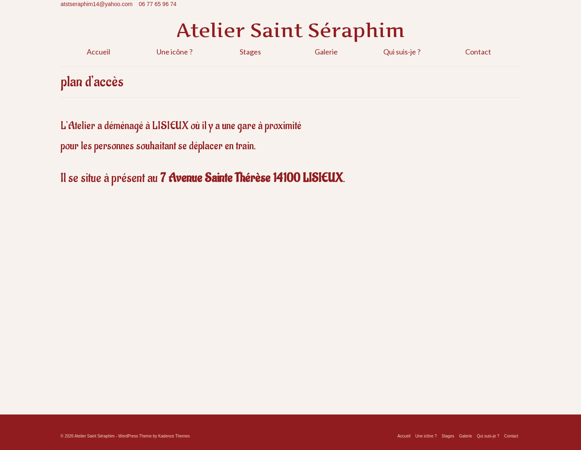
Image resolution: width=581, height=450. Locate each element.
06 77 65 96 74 (157, 4)
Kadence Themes (174, 436)
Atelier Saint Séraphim (290, 30)
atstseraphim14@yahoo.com (96, 4)
